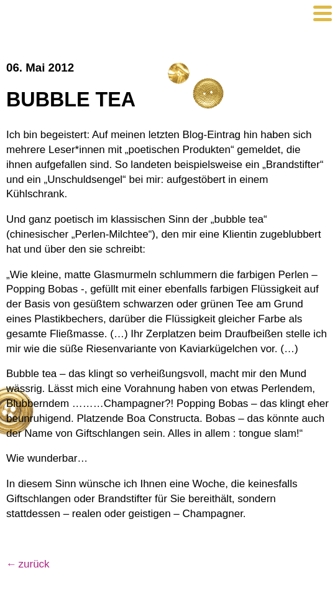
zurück (34, 564)
